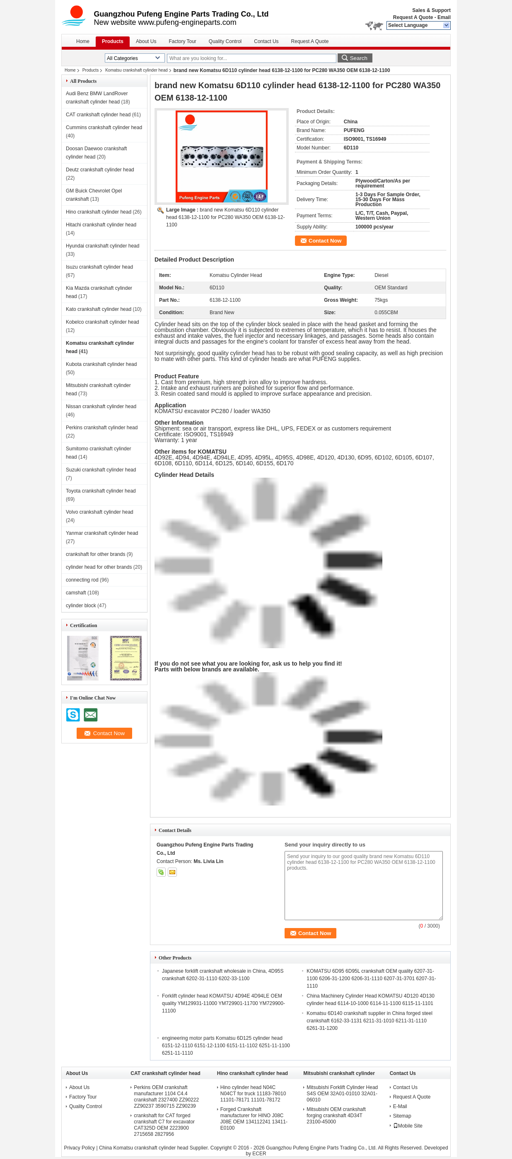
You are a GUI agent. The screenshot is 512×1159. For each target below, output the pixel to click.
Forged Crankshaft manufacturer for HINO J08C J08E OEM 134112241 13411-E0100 (253, 1118)
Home (82, 41)
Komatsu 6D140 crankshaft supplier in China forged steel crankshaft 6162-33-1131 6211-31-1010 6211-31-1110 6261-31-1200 (369, 1020)
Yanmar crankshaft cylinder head (102, 533)
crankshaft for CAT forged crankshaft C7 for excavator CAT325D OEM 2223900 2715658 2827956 (164, 1125)
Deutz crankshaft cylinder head (100, 170)
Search (358, 58)
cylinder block (81, 605)
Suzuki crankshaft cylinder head (101, 470)
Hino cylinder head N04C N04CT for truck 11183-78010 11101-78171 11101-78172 (253, 1093)
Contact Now (325, 241)
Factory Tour (182, 41)
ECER (259, 1154)
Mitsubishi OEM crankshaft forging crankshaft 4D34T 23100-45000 (336, 1115)
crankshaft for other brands (95, 554)
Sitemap (402, 1116)
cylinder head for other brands (99, 567)
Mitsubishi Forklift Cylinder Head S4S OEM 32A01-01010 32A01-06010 (342, 1093)
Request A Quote (413, 17)
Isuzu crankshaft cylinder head (99, 267)
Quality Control (225, 41)
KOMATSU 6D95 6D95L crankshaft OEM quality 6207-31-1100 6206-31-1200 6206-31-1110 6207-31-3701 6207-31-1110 (371, 978)
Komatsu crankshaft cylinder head (136, 70)
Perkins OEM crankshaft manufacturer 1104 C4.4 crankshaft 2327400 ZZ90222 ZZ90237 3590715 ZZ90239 (166, 1096)
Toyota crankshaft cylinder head (101, 491)
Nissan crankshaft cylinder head (101, 406)
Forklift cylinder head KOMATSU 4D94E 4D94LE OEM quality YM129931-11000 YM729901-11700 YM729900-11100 (223, 1003)
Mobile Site (408, 1126)
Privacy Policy (79, 1148)
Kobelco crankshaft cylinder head (102, 322)
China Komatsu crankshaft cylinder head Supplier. (154, 1148)
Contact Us (266, 41)
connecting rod (82, 580)
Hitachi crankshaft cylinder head (101, 225)
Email (444, 17)
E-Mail (400, 1106)
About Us (146, 41)
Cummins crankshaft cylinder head (104, 127)
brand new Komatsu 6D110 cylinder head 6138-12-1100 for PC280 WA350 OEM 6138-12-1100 (225, 217)
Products (112, 41)
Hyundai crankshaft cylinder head (102, 246)
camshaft (76, 593)
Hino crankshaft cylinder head (98, 212)
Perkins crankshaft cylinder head (102, 427)
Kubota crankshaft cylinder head (101, 364)
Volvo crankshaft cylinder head (99, 512)
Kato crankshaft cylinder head (98, 309)
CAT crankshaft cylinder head (98, 115)
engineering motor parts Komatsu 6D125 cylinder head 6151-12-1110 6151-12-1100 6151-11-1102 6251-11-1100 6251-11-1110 (226, 1045)
